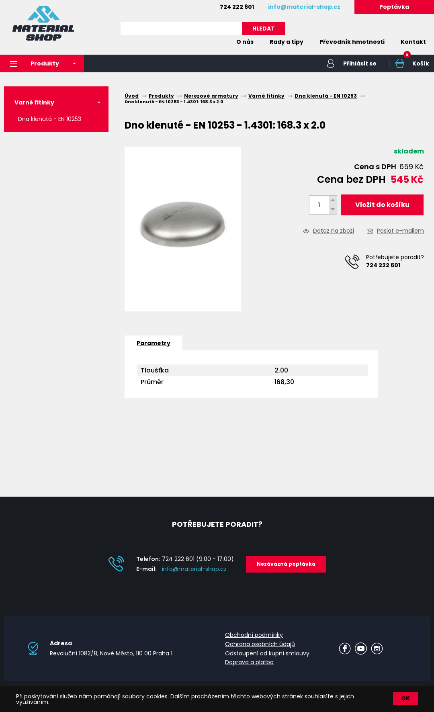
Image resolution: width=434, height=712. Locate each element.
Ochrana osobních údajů (260, 644)
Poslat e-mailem (400, 231)
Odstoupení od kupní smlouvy (267, 653)
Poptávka (394, 7)
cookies (157, 696)
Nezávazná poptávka (286, 564)
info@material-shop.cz (194, 569)
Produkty (34, 63)
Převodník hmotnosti (352, 42)
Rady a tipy (286, 42)
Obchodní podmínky (254, 635)
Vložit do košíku (382, 204)
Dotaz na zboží (333, 231)
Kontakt (413, 42)
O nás (245, 42)
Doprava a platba (249, 662)
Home (216, 42)
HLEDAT (263, 29)
